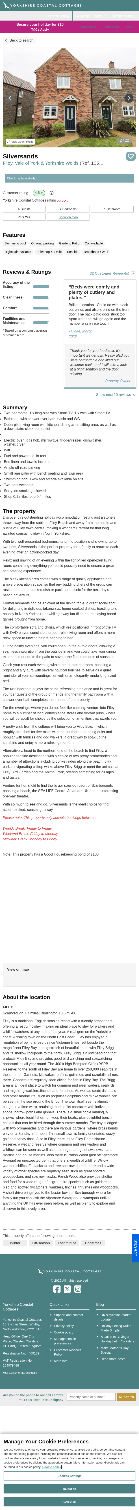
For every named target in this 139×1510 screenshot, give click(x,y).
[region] (69, 1472)
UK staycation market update (116, 1317)
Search (129, 1397)
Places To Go (88, 26)
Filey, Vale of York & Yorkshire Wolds (54, 163)
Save (131, 156)
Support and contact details (68, 1317)
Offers (129, 26)
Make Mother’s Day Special (114, 1350)
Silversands (20, 156)
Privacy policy (64, 1326)
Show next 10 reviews (113, 395)
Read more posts (113, 1359)
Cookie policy (63, 1332)
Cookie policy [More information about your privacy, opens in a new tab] (51, 1467)
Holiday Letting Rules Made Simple (116, 1328)
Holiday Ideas (110, 26)
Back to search (21, 40)
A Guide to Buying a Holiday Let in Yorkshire (117, 1339)
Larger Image (20, 141)
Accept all (70, 1501)
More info (60, 1361)
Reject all (69, 1489)
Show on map (68, 217)
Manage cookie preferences (65, 1341)
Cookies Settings (69, 1476)
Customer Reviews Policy (67, 1352)
